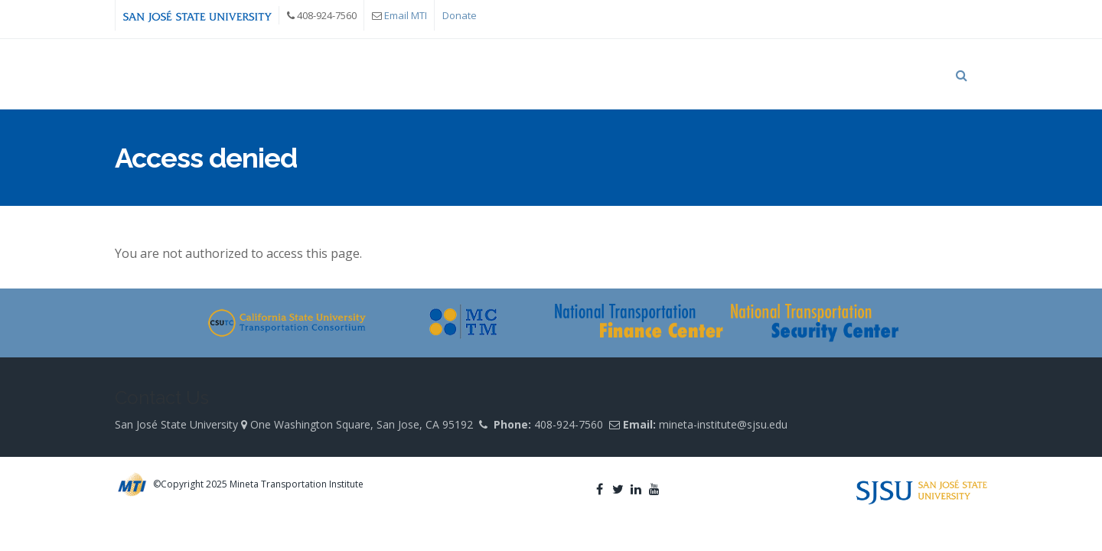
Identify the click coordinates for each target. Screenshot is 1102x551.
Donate (459, 15)
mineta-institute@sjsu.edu (723, 432)
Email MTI (405, 15)
